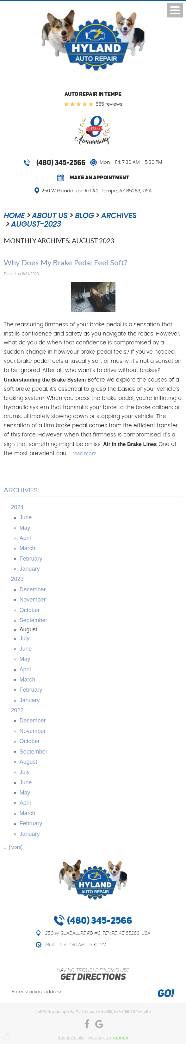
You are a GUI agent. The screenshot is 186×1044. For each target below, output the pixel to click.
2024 (17, 507)
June (26, 517)
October (30, 610)
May (25, 528)
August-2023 (36, 224)
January (30, 569)
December (33, 589)
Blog (84, 216)
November (33, 599)
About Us (49, 216)
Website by (108, 1038)
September (33, 620)
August (28, 762)
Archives (118, 216)
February (31, 558)
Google (99, 1025)
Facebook (86, 1025)
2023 (17, 579)
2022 (17, 710)
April (25, 538)
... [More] (13, 847)
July (25, 638)
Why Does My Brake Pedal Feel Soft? (65, 262)
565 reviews (109, 104)
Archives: (22, 490)
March (27, 548)
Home (14, 216)
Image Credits (71, 1038)
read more (84, 453)
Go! (166, 994)
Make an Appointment (99, 177)
